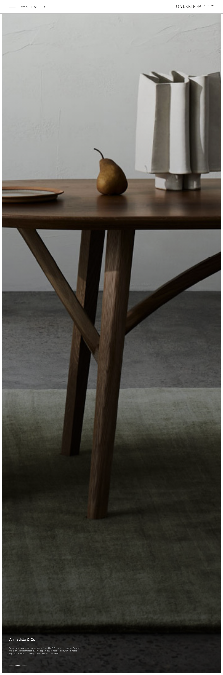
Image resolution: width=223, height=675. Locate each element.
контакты (24, 7)
